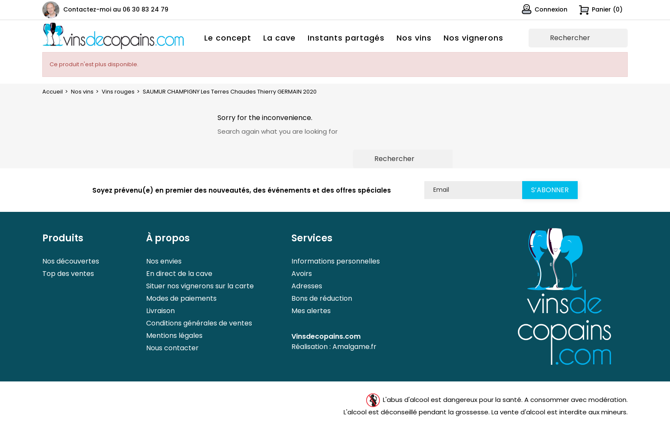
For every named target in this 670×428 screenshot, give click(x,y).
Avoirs (301, 273)
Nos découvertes (70, 261)
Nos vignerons (473, 37)
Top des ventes (68, 273)
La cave (279, 37)
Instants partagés (346, 37)
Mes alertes (311, 311)
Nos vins (414, 37)
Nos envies (164, 261)
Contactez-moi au (115, 9)
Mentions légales (174, 335)
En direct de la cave (179, 273)
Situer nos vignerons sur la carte (200, 286)
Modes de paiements (181, 298)
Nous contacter (172, 348)
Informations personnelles (335, 261)
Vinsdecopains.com (326, 336)
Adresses (306, 286)
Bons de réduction (321, 298)
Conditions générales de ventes (199, 323)
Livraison (160, 311)
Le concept (227, 37)
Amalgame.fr (354, 347)
